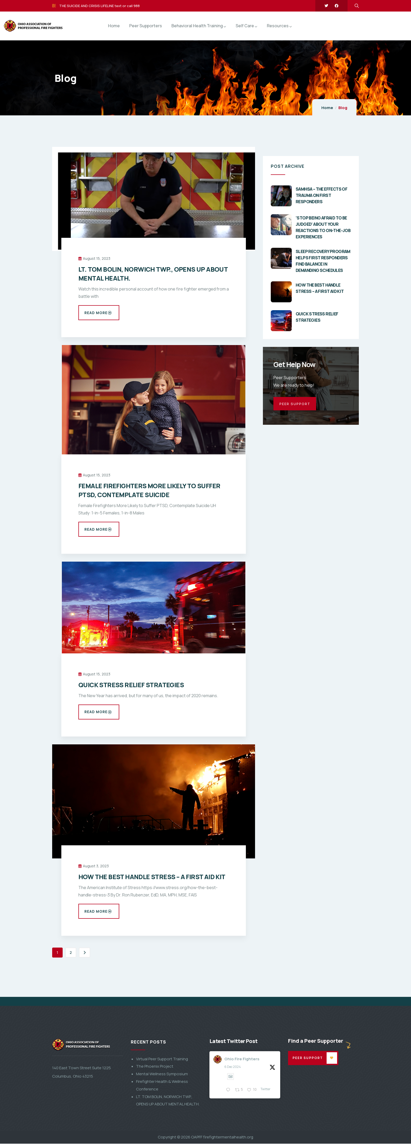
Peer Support (308, 1129)
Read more (98, 312)
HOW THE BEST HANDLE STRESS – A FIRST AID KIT (151, 877)
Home (327, 107)
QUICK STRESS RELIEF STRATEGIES (131, 685)
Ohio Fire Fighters (241, 1130)
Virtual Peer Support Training (162, 1130)
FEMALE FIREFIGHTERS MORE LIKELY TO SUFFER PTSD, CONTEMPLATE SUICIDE (149, 490)
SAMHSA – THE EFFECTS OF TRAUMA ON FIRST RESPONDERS (321, 195)
